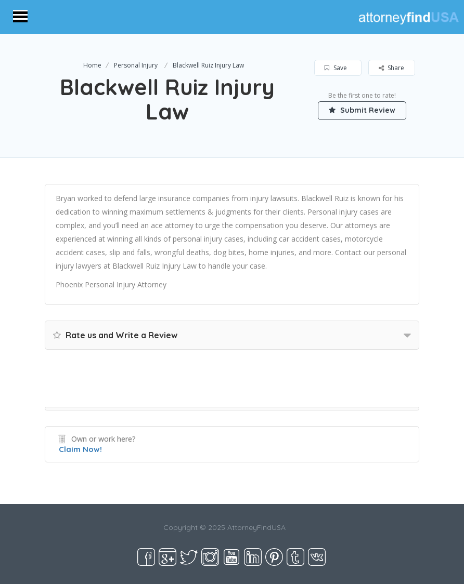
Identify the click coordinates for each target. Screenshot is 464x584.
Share (391, 67)
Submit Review (362, 110)
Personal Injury (136, 65)
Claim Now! (80, 449)
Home (92, 65)
